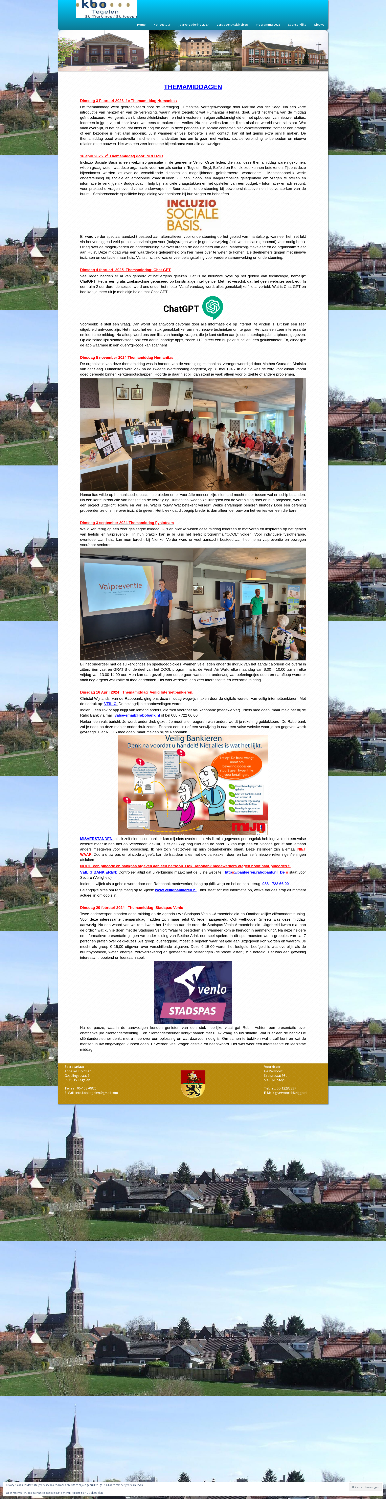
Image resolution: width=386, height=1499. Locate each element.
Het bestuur (162, 24)
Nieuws (319, 24)
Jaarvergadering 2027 (194, 24)
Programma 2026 (268, 24)
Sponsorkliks (297, 24)
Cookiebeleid (95, 1493)
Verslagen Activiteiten (232, 24)
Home (141, 24)
